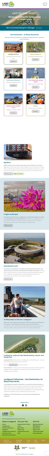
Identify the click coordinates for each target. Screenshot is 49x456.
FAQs (19, 433)
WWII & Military (36, 426)
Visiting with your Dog (23, 431)
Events (35, 106)
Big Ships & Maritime (38, 424)
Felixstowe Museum (13, 80)
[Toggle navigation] (45, 4)
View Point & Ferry (6, 433)
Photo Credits (35, 441)
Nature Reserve (35, 54)
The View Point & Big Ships (36, 81)
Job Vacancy (39, 28)
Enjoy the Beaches (37, 433)
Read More (13, 61)
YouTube (13, 364)
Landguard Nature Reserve (9, 431)
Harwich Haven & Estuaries (9, 435)
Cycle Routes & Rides (38, 431)
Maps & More (21, 428)
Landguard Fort (13, 54)
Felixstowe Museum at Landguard (7, 428)
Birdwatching (36, 428)
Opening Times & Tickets (24, 424)
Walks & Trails (36, 429)
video (15, 364)
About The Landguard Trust (8, 441)
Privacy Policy (28, 441)
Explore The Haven (18, 173)
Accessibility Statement (19, 441)
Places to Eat (21, 429)
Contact (43, 440)
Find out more (8, 173)
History (4, 424)
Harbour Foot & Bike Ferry (13, 106)
